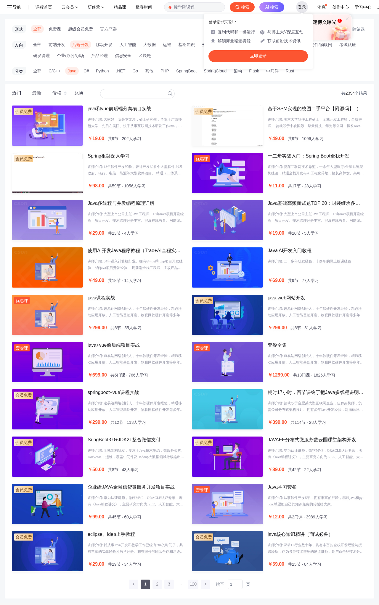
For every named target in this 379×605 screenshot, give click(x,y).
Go (135, 71)
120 (193, 584)
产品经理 (99, 55)
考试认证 (347, 44)
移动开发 (104, 44)
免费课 (55, 29)
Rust (290, 71)
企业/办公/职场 (70, 55)
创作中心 (340, 7)
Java (72, 71)
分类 (19, 71)
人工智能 (128, 44)
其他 (149, 71)
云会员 (68, 7)
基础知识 (186, 44)
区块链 (145, 55)
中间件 (272, 71)
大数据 (149, 44)
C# (86, 71)
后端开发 (80, 44)
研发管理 (41, 55)
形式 (19, 29)
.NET (121, 71)
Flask (254, 71)
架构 (238, 71)
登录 (302, 7)
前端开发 (57, 44)
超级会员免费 (80, 29)
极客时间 (144, 7)
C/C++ (54, 71)
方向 (19, 45)
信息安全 (123, 55)
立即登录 (258, 56)
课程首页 (44, 7)
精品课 (120, 7)
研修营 (94, 7)
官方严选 (108, 29)
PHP (164, 71)
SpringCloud (215, 71)
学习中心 (363, 7)
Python (102, 71)
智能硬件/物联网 (317, 44)
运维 (167, 44)
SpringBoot (186, 71)
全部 (37, 29)
